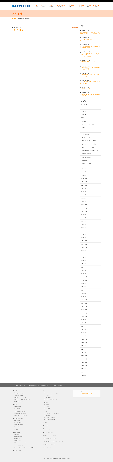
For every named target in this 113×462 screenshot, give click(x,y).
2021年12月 (84, 300)
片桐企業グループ (86, 394)
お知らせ (75, 27)
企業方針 (48, 406)
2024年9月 (83, 214)
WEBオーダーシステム (20, 397)
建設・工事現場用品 (87, 157)
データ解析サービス (19, 436)
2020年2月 (83, 332)
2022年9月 (83, 283)
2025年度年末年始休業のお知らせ (88, 61)
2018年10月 (84, 362)
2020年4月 (83, 329)
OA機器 (84, 121)
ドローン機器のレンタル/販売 (89, 144)
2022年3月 (83, 296)
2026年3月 (83, 175)
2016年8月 (83, 372)
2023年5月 (83, 263)
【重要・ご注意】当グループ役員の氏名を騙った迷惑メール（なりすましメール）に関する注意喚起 (90, 55)
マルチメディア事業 (18, 418)
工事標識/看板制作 (86, 153)
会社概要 (48, 408)
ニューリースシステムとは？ (52, 393)
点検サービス (18, 438)
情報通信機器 (85, 160)
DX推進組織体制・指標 (20, 411)
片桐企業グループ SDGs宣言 (52, 413)
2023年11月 (84, 244)
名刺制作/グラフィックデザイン (90, 150)
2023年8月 (83, 254)
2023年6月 (83, 260)
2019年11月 (84, 342)
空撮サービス (18, 440)
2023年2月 (83, 273)
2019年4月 (83, 349)
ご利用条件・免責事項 (56, 385)
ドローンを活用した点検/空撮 (89, 140)
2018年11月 (84, 359)
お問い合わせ (47, 422)
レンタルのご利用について (21, 393)
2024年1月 (83, 237)
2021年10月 (84, 306)
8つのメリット (49, 395)
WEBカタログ (19, 401)
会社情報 (46, 402)
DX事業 (15, 404)
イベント (84, 127)
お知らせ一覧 (84, 104)
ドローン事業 (17, 432)
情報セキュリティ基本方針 (21, 415)
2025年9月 (83, 188)
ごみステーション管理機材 (50, 435)
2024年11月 (84, 208)
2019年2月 (83, 352)
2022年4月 (83, 293)
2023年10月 (84, 247)
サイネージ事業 (17, 450)
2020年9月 (83, 319)
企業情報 (84, 111)
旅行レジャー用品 (86, 163)
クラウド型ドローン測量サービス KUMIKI (24, 447)
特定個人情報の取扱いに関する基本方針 (39, 385)
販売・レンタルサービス (20, 443)
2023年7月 (83, 257)
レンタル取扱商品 (19, 395)
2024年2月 (83, 234)
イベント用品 (85, 131)
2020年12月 (84, 309)
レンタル (16, 390)
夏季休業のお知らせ (19, 30)
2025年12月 (84, 178)
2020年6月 (83, 323)
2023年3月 (83, 270)
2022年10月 (84, 280)
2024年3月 (83, 231)
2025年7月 (83, 191)
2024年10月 (84, 211)
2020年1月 (83, 336)
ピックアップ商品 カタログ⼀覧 (22, 399)
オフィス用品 (85, 134)
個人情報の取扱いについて (20, 385)
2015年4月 (83, 375)
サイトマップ (67, 385)
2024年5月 (83, 224)
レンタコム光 (47, 429)
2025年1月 (83, 201)
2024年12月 (84, 204)
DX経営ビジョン (19, 406)
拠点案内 (48, 415)
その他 (16, 429)
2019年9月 (83, 345)
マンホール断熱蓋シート (50, 432)
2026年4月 (83, 172)
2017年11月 (84, 365)
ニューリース (47, 390)
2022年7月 (83, 286)
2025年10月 (84, 185)
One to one (48, 397)
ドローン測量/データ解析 (88, 147)
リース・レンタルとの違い (52, 399)
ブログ (82, 117)
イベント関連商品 (19, 422)
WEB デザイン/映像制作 (88, 124)
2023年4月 (83, 267)
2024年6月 (83, 221)
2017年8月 (83, 368)
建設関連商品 (18, 420)
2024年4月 (83, 227)
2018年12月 (84, 355)
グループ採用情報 (50, 419)
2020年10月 (84, 316)
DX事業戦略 (18, 408)
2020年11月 (84, 313)
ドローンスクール (86, 137)
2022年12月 (84, 277)
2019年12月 (84, 339)
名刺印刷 (17, 427)
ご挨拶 (47, 404)
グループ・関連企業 (50, 417)
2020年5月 (83, 326)
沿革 (47, 411)
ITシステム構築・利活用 (20, 413)
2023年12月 (84, 240)
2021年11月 (84, 303)
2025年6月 (83, 195)
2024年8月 (83, 218)
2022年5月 (83, 290)
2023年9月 (83, 250)
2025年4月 (83, 198)
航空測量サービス (19, 434)
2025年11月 (84, 181)
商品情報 (84, 114)
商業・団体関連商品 (19, 424)
